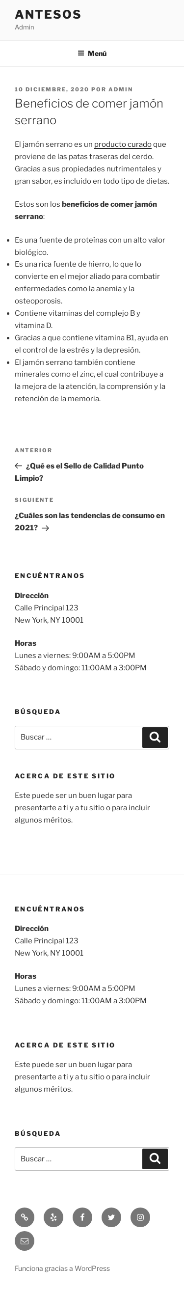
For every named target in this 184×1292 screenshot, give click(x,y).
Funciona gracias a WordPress (62, 1268)
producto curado (123, 144)
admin (120, 89)
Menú (92, 53)
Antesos (48, 14)
